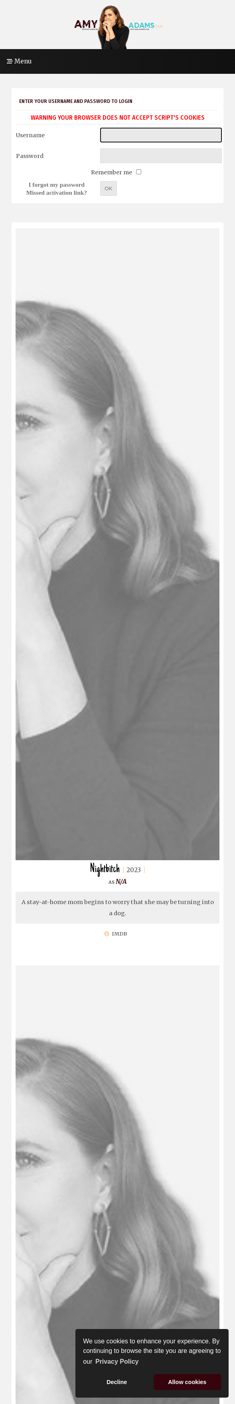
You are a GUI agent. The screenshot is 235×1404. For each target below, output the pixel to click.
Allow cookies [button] (187, 1382)
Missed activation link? (56, 192)
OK (108, 189)
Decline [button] (117, 1382)
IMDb (115, 933)
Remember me (112, 172)
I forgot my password (57, 184)
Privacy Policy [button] (117, 1361)
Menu (19, 61)
